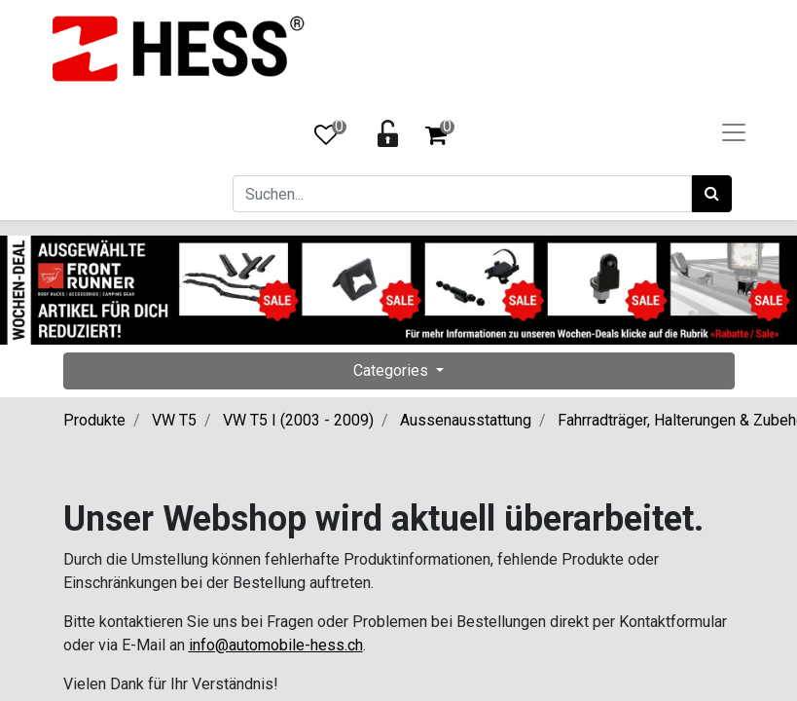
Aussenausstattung (465, 420)
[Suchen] (712, 193)
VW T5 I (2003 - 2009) (298, 420)
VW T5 (174, 420)
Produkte (94, 420)
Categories (392, 370)
